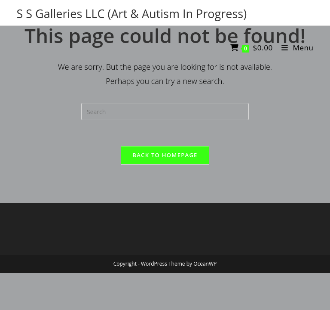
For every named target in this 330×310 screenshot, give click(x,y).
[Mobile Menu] (294, 48)
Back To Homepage (164, 155)
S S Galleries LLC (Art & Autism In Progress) (131, 14)
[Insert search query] (165, 111)
